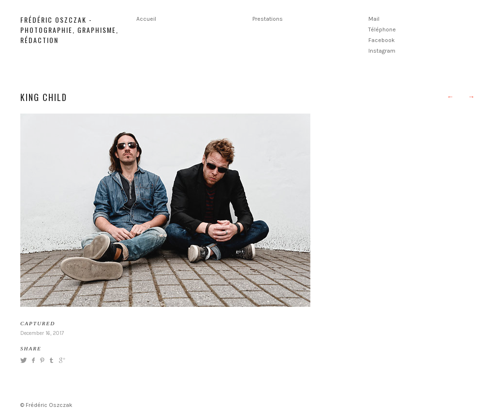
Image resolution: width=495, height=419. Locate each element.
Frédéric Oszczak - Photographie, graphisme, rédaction (69, 29)
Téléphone (382, 29)
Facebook (381, 40)
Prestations (267, 18)
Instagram (381, 50)
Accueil (146, 18)
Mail (373, 18)
